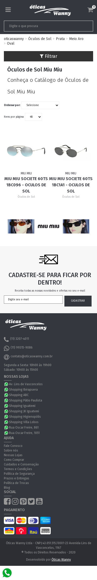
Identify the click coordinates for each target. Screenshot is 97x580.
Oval (10, 43)
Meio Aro (76, 39)
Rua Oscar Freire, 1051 (24, 433)
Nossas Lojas (13, 455)
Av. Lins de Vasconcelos (26, 384)
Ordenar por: (12, 105)
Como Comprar (14, 460)
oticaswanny (14, 39)
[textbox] (39, 26)
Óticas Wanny (61, 559)
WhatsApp (6, 384)
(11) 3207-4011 (16, 339)
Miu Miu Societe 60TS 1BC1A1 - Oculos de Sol (71, 185)
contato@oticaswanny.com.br (28, 357)
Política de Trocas (16, 483)
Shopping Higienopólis (25, 416)
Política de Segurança (19, 474)
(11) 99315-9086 (18, 348)
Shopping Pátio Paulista (25, 400)
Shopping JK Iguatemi (24, 411)
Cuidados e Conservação (21, 464)
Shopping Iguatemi (22, 406)
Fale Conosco (13, 446)
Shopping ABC (19, 395)
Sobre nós (11, 450)
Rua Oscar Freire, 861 (24, 427)
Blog (7, 487)
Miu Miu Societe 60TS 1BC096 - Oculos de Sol (26, 185)
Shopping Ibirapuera (23, 389)
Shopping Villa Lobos (24, 422)
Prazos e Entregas (16, 478)
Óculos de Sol (39, 39)
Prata (60, 39)
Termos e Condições (18, 469)
